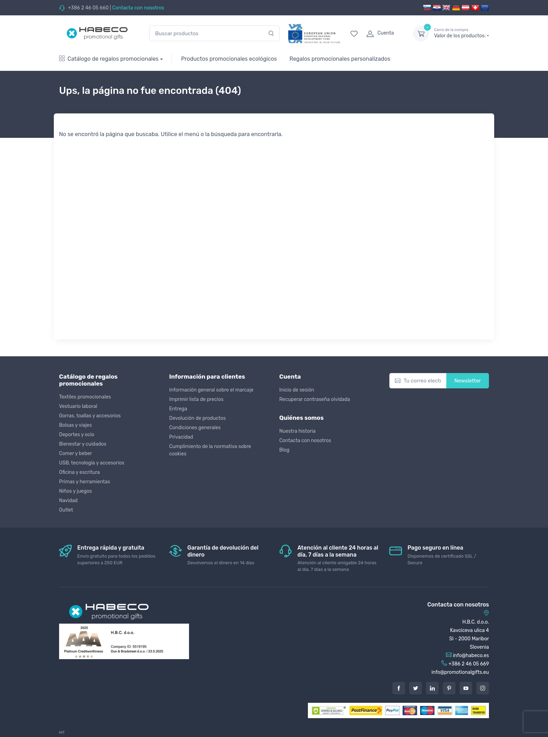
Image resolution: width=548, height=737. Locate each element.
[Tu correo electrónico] (418, 381)
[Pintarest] (449, 688)
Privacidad (181, 437)
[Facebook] (398, 688)
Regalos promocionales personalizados (339, 58)
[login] (383, 33)
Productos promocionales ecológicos (229, 58)
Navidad (68, 501)
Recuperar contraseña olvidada (314, 399)
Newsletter (467, 381)
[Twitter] (415, 688)
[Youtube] (466, 688)
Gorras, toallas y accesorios (90, 416)
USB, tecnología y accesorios (91, 463)
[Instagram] (482, 688)
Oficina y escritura (79, 472)
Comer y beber (75, 453)
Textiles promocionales (85, 397)
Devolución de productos (197, 418)
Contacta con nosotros (138, 8)
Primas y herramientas (84, 482)
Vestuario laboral (78, 406)
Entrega (178, 409)
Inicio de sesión (296, 390)
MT (62, 732)
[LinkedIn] (432, 688)
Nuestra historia (297, 431)
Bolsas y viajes (75, 425)
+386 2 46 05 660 (88, 8)
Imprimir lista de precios (196, 399)
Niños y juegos (75, 491)
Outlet (66, 510)
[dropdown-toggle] (421, 33)
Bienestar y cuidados (82, 444)
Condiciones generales (195, 428)
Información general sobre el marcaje (211, 390)
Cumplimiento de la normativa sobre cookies (210, 450)
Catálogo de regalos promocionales (109, 58)
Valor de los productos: (461, 33)
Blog (284, 450)
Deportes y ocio (76, 435)
